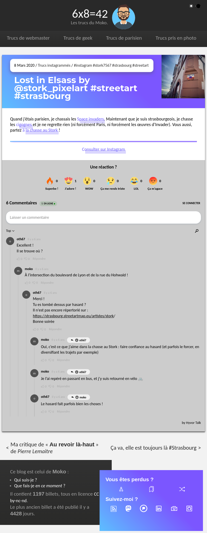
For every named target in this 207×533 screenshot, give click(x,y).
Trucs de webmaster (28, 38)
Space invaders (90, 119)
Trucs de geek (77, 38)
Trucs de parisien (124, 38)
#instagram (83, 65)
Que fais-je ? (39, 486)
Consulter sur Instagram (103, 149)
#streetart (140, 65)
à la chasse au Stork (40, 130)
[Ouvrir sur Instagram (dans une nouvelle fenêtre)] (183, 81)
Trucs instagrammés (54, 65)
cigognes (24, 124)
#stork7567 (102, 65)
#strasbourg (122, 65)
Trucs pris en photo (176, 38)
